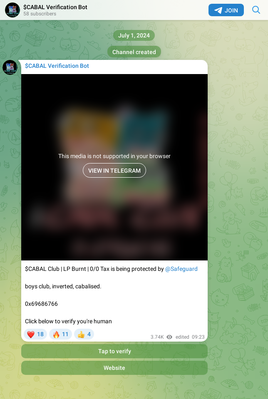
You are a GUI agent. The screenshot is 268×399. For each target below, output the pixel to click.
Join (226, 10)
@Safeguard (181, 268)
